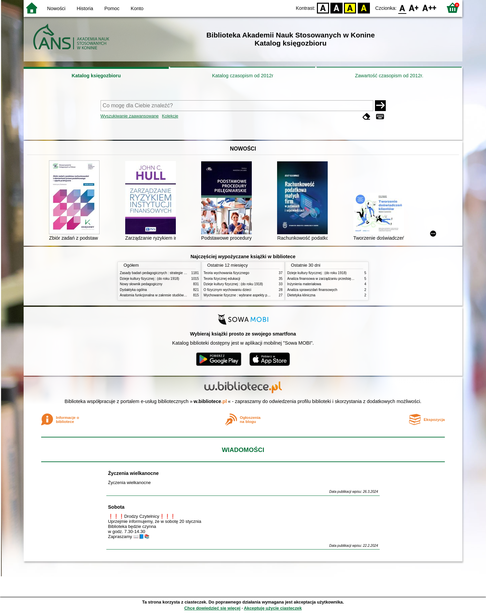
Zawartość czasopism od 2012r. (389, 75)
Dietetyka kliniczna (301, 295)
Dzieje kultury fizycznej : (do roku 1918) (149, 279)
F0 (402, 7)
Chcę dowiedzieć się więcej (212, 608)
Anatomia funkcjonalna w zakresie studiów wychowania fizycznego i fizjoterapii (179, 295)
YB (350, 7)
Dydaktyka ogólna (133, 290)
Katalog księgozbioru (96, 75)
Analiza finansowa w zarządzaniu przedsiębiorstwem (327, 279)
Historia (85, 8)
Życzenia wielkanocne (133, 473)
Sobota (116, 507)
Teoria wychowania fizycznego (226, 273)
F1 (414, 7)
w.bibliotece (210, 401)
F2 (429, 7)
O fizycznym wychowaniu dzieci (227, 290)
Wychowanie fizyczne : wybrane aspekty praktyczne (243, 295)
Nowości (56, 8)
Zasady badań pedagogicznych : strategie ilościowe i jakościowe (168, 273)
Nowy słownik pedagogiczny (141, 284)
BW (336, 7)
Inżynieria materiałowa (304, 284)
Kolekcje (170, 115)
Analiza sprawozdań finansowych (312, 290)
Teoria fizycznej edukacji (222, 279)
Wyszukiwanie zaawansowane (130, 115)
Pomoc (111, 8)
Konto (137, 8)
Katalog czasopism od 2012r (242, 75)
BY (363, 7)
